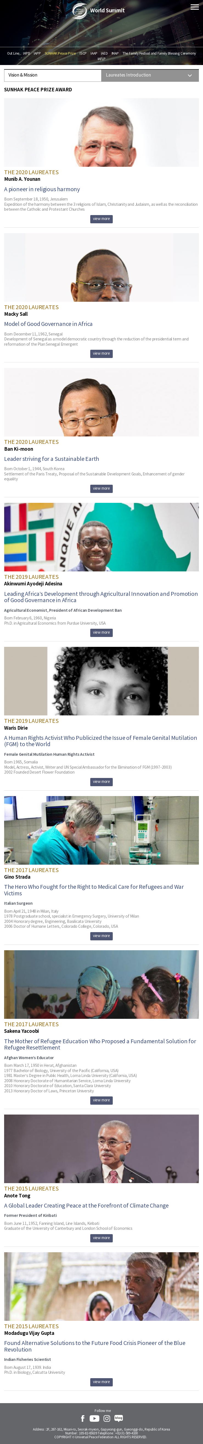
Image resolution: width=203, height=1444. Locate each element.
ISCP (83, 53)
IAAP (94, 53)
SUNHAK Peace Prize (60, 53)
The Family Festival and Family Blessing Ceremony (159, 53)
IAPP (37, 53)
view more (101, 219)
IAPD (26, 53)
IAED (104, 53)
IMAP (115, 53)
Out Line (13, 53)
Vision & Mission (23, 75)
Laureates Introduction (128, 75)
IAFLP (102, 59)
